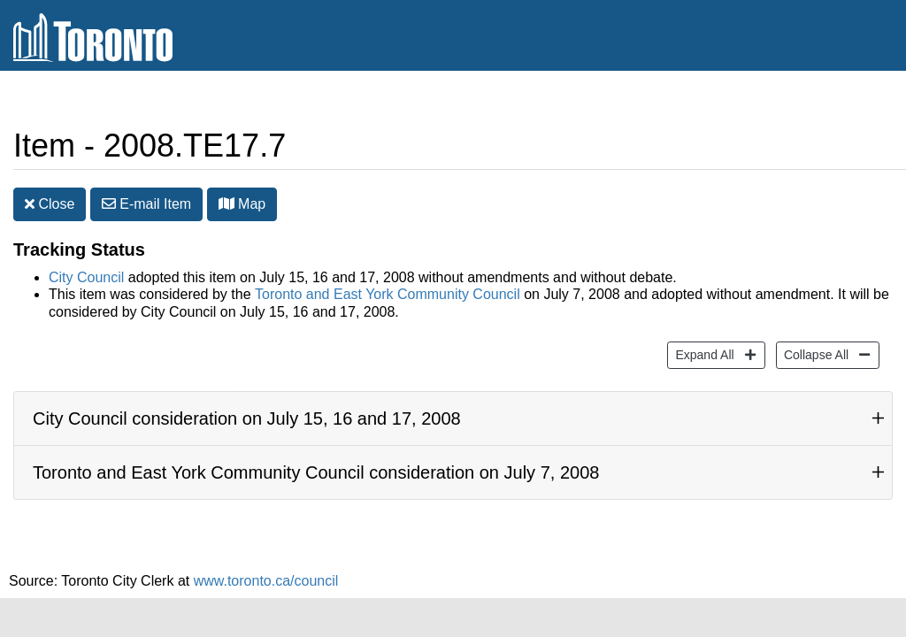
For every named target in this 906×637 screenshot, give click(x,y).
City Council (86, 277)
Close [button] (49, 203)
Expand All (702, 353)
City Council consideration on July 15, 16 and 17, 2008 (247, 418)
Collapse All (814, 353)
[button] (226, 203)
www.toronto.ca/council (266, 580)
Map (242, 203)
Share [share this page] (850, 100)
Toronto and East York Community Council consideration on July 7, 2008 (316, 472)
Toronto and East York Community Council (387, 294)
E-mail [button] (146, 203)
